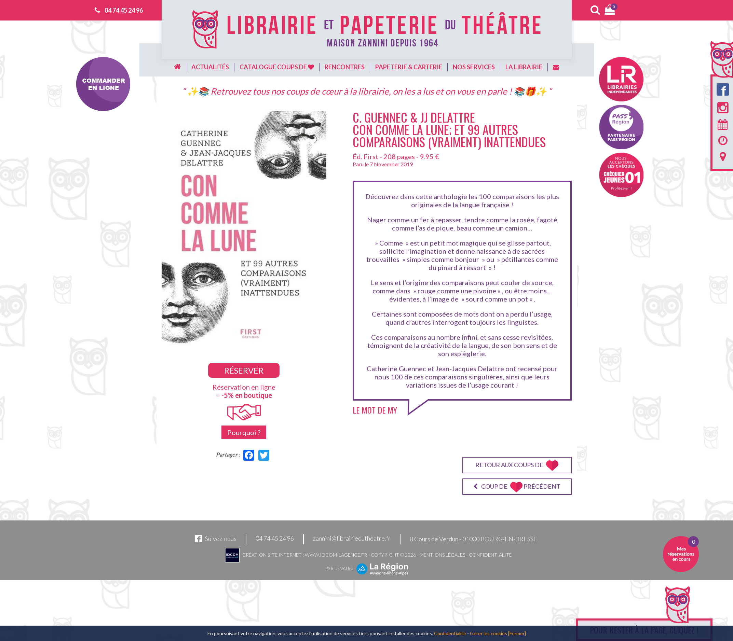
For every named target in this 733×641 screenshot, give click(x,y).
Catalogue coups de (277, 67)
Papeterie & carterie (408, 67)
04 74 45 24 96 (124, 10)
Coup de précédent (516, 487)
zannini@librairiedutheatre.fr (352, 538)
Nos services (474, 67)
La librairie (523, 67)
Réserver (243, 370)
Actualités (210, 67)
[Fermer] (517, 633)
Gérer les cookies (488, 633)
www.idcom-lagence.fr (336, 555)
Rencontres (345, 67)
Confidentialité (490, 555)
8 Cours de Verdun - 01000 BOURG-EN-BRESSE (473, 539)
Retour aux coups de (516, 465)
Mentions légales (442, 555)
